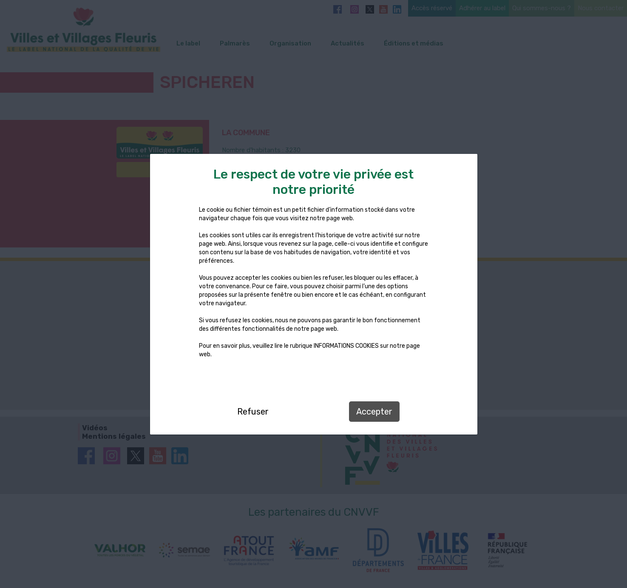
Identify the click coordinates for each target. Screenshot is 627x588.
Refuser (253, 411)
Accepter (374, 411)
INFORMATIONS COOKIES (346, 345)
